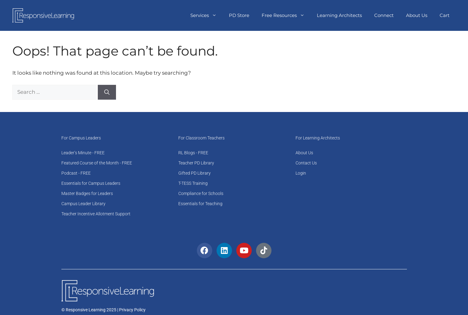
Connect (384, 15)
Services (206, 15)
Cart (444, 15)
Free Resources (286, 15)
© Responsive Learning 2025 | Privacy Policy (103, 309)
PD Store (239, 15)
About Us (416, 15)
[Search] (107, 92)
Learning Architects (339, 15)
